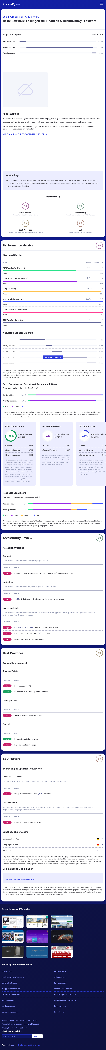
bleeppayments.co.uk (11, 988)
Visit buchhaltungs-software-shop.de (25, 134)
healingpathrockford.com (13, 977)
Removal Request (31, 1024)
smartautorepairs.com (11, 994)
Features (14, 1020)
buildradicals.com (9, 983)
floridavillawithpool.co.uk (65, 1000)
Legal (34, 1020)
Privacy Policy (7, 1028)
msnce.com (7, 971)
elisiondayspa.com (10, 1012)
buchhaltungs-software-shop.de (21, 16)
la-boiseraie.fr (60, 971)
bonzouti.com (60, 1006)
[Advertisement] (53, 65)
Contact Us (25, 1020)
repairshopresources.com (65, 994)
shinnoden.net (60, 977)
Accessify (11, 4)
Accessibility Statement (12, 1024)
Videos (4, 1020)
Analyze (37, 1036)
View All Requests (53, 357)
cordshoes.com (8, 1006)
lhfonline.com (60, 983)
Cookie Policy (21, 1028)
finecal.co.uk (59, 1012)
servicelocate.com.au (63, 988)
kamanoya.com (8, 1000)
